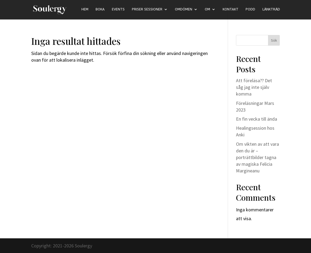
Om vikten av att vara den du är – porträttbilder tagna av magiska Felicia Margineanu (257, 157)
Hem (84, 9)
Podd (250, 9)
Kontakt (230, 9)
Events (118, 9)
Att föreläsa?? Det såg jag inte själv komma (254, 87)
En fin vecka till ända (256, 119)
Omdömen (183, 9)
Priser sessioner (147, 9)
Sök (274, 40)
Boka (100, 9)
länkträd (271, 9)
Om (207, 9)
